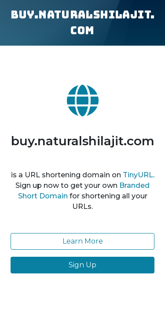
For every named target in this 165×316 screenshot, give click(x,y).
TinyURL (138, 175)
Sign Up (82, 265)
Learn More (82, 241)
